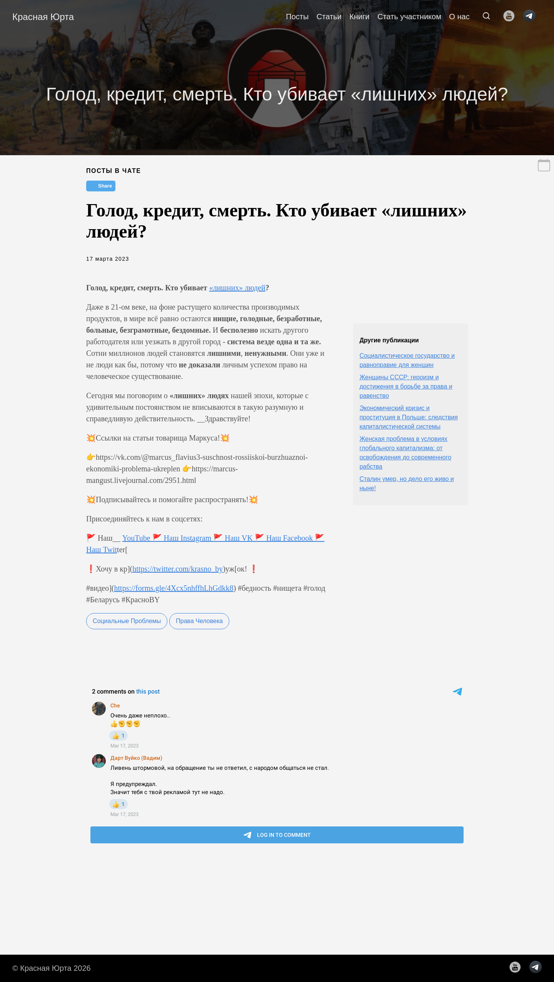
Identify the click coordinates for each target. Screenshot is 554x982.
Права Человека (199, 621)
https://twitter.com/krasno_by (177, 569)
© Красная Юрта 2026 (51, 968)
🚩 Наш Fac (273, 538)
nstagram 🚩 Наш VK (218, 538)
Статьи (329, 16)
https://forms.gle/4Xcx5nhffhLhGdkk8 (174, 588)
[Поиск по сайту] (486, 17)
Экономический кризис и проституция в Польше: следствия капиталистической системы (408, 417)
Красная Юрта (43, 17)
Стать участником (409, 16)
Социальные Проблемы (127, 621)
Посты (297, 16)
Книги (359, 16)
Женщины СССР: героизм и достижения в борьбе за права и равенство (405, 386)
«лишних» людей (237, 287)
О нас (459, 16)
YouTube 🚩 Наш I (152, 538)
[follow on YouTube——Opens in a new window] (511, 16)
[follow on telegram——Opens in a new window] (531, 16)
